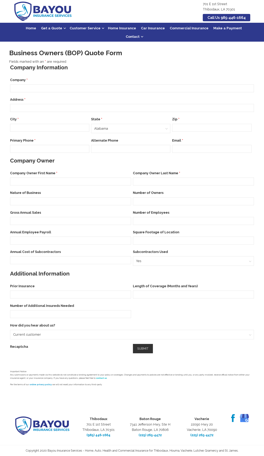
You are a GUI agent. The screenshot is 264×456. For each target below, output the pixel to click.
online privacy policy (41, 384)
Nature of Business (25, 193)
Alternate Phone (104, 140)
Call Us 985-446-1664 (227, 17)
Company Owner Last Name (156, 173)
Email (177, 140)
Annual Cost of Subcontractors (35, 252)
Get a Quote (51, 28)
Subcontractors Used (150, 252)
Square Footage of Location (156, 232)
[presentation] (38, 358)
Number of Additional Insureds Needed (42, 306)
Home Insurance (122, 28)
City (14, 119)
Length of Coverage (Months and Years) (165, 286)
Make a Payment (227, 28)
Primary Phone (23, 140)
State (96, 119)
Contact (133, 36)
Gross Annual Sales (25, 212)
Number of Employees (151, 212)
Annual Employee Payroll (30, 232)
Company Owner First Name (33, 173)
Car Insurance (153, 28)
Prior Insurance (22, 286)
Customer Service (85, 28)
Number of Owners (148, 193)
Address (17, 99)
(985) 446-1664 (98, 435)
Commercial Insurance (189, 28)
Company (19, 80)
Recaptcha (19, 347)
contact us (101, 378)
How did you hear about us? (32, 325)
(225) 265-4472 (150, 435)
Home (31, 28)
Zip (175, 119)
